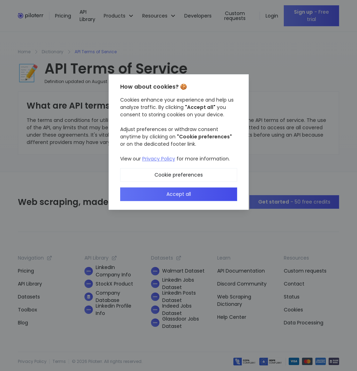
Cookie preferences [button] (179, 174)
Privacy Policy (158, 158)
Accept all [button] (178, 194)
